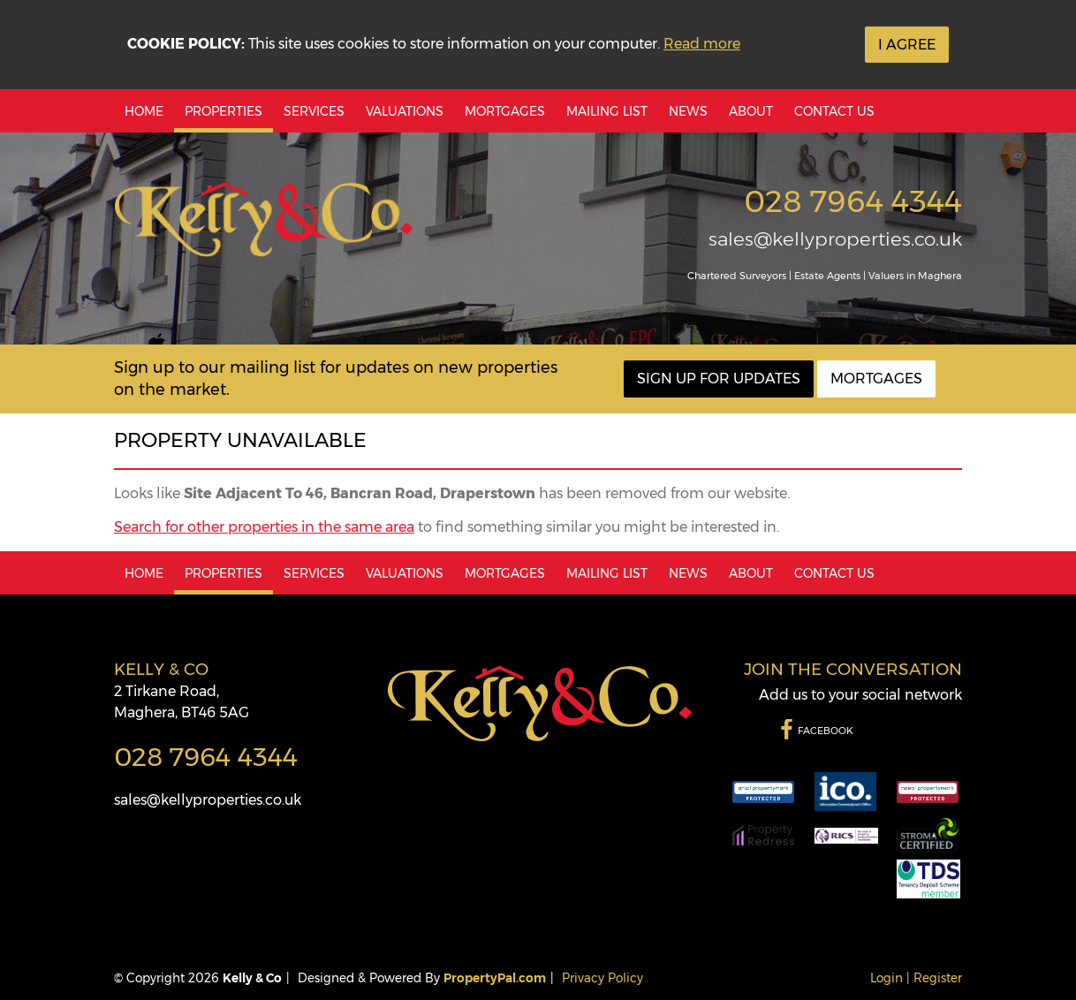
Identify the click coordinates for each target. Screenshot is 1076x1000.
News (688, 111)
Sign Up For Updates (718, 378)
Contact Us (834, 111)
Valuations (404, 111)
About (751, 111)
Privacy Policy (602, 978)
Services (314, 111)
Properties (223, 111)
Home (144, 111)
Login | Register (916, 978)
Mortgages (505, 111)
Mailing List (607, 111)
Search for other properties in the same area (264, 527)
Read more (701, 43)
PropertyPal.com (494, 978)
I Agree (907, 44)
